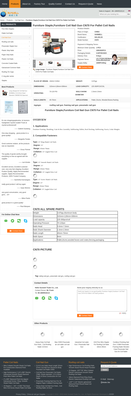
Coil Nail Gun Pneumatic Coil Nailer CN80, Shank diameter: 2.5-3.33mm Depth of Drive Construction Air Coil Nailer (48, 375)
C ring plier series (8, 76)
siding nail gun (44, 276)
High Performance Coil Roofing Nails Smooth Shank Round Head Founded (82, 367)
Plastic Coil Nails (7, 59)
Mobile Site (105, 382)
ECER (111, 394)
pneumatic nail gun (56, 276)
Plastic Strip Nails (8, 50)
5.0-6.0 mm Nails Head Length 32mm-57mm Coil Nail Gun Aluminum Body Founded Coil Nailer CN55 (49, 367)
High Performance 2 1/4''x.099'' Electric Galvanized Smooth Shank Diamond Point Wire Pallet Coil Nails (17, 374)
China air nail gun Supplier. (36, 394)
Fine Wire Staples (8, 29)
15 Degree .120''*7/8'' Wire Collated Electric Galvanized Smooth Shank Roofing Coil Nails (81, 372)
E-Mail (103, 379)
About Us (26, 4)
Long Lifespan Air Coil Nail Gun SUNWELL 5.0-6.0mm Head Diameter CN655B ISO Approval (18, 93)
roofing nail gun (69, 276)
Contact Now (86, 67)
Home (4, 4)
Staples (4, 80)
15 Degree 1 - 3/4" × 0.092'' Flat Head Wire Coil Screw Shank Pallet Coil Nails (17, 387)
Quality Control (55, 4)
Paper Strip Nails (7, 55)
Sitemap (110, 379)
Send (105, 370)
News (99, 4)
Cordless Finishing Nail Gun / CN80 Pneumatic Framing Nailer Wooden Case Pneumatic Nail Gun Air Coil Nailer (121, 346)
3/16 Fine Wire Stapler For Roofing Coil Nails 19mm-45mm (101, 344)
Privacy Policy (21, 394)
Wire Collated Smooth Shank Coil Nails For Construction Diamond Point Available (17, 367)
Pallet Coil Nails (7, 33)
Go (128, 14)
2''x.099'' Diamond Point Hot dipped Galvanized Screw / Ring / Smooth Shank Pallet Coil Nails (16, 381)
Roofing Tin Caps (8, 72)
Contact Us (70, 4)
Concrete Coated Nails (9, 63)
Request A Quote (85, 4)
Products (15, 4)
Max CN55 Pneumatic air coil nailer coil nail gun (62, 344)
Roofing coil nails (8, 42)
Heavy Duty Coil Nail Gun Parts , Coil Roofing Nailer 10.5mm (42, 344)
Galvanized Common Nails (11, 68)
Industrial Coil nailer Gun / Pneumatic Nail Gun (81, 344)
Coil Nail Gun (19, 20)
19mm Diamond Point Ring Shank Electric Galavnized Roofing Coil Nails (82, 378)
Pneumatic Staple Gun (9, 46)
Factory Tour (39, 4)
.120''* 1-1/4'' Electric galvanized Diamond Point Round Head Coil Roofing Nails (80, 384)
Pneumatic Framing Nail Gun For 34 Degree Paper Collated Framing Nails (49, 382)
